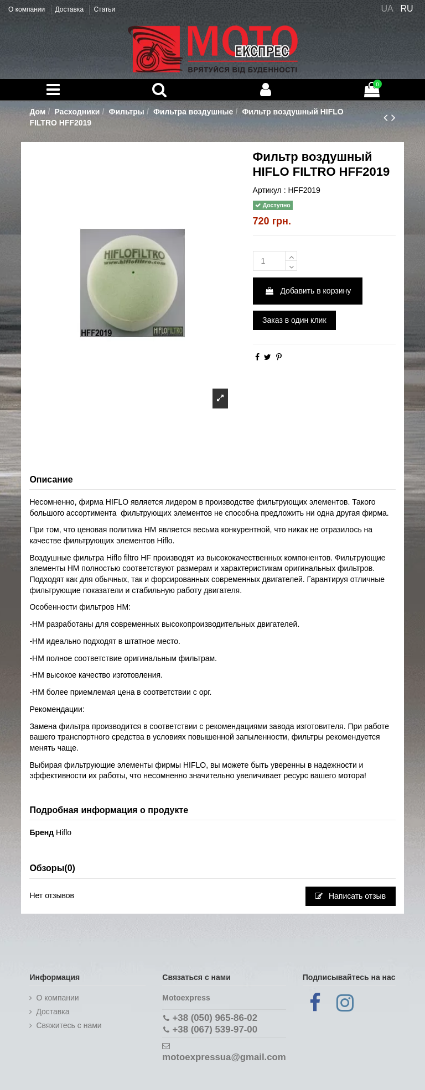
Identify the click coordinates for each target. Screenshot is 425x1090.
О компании (27, 9)
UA (387, 8)
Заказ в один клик (294, 320)
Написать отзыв (350, 896)
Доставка (70, 9)
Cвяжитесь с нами (68, 1025)
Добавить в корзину (308, 290)
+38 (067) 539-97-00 (215, 1029)
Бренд (41, 832)
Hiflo (63, 832)
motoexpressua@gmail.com (224, 1057)
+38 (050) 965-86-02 (215, 1018)
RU (407, 8)
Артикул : (269, 190)
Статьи (104, 9)
